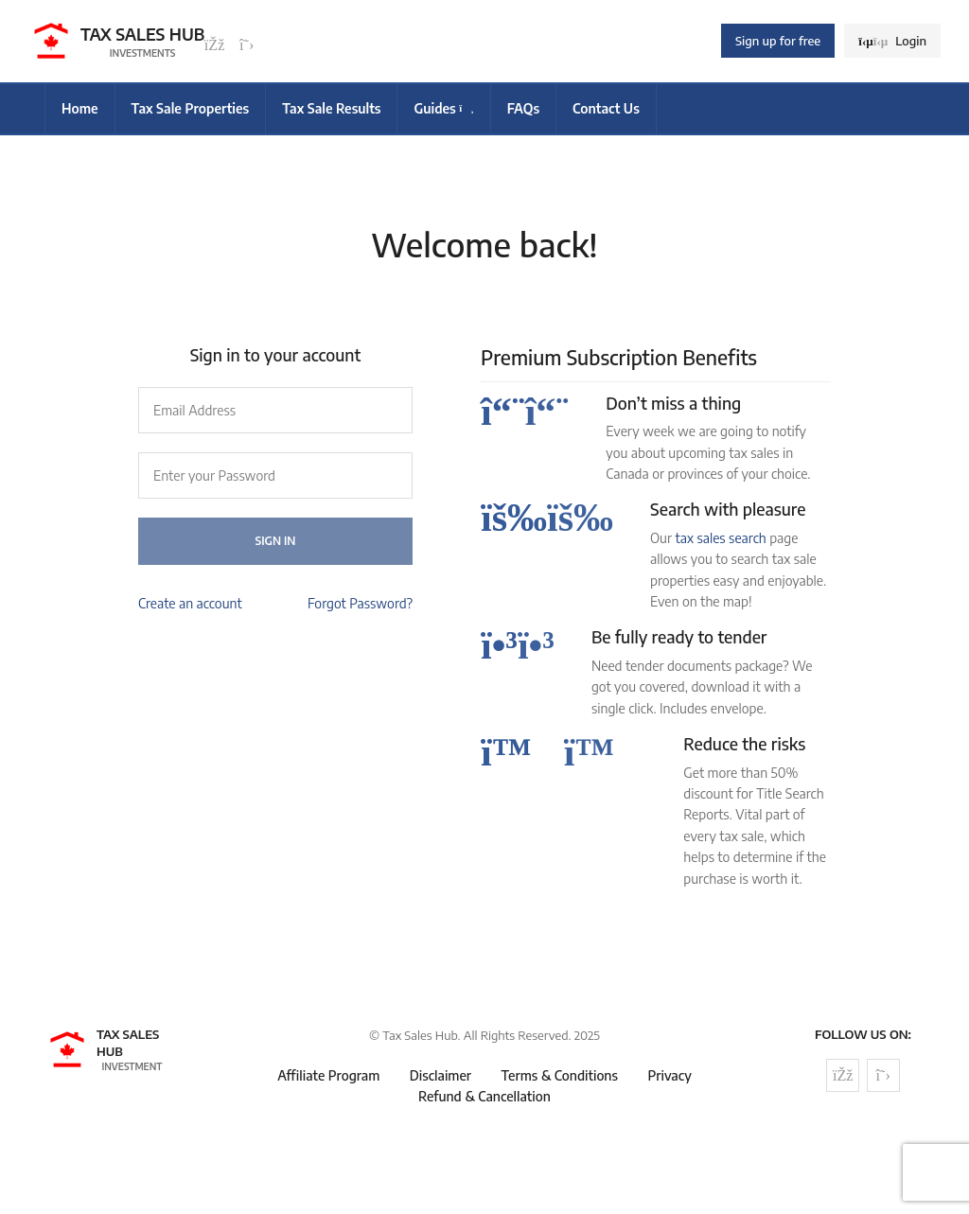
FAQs (523, 108)
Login (892, 40)
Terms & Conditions (560, 1075)
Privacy (669, 1075)
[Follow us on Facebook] (215, 45)
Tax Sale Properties (191, 108)
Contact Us (606, 108)
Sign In (275, 541)
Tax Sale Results (331, 108)
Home (80, 108)
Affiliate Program (328, 1075)
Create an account (190, 603)
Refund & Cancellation (484, 1096)
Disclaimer (440, 1075)
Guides (443, 108)
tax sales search (720, 538)
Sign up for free (777, 40)
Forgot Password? (360, 603)
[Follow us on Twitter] (247, 45)
